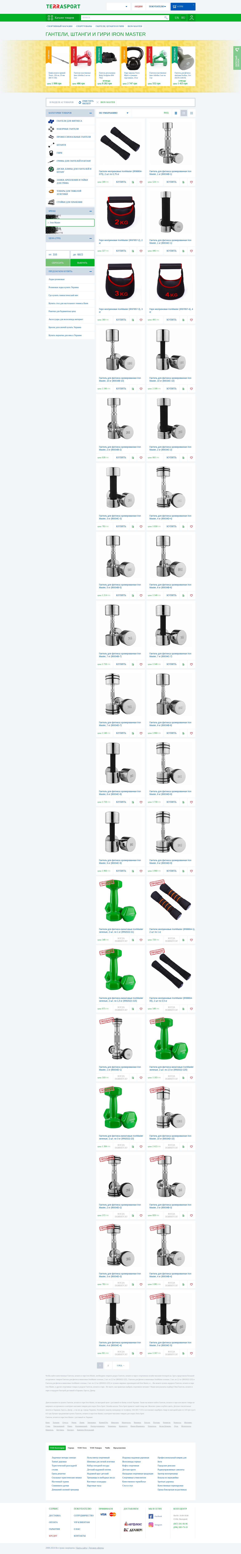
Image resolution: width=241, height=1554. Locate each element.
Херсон (147, 1422)
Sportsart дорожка (166, 1481)
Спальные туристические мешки (67, 1477)
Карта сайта (81, 1548)
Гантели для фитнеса (65, 121)
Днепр (73, 1422)
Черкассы (177, 1422)
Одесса (65, 1422)
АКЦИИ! (138, 6)
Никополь (49, 1430)
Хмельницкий (58, 1426)
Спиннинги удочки (60, 1485)
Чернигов (166, 1422)
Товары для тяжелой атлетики (64, 191)
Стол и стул (127, 1485)
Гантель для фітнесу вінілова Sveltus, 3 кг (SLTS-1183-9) (183, 75)
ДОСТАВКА (55, 1515)
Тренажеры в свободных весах (101, 1477)
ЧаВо (107, 1448)
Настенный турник (60, 1481)
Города (71, 1448)
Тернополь (152, 1426)
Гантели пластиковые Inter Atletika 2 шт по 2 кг (82, 75)
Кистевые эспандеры (96, 1481)
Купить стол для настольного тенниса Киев (68, 303)
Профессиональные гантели (69, 137)
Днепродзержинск (97, 1426)
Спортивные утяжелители (134, 1477)
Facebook (155, 1516)
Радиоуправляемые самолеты (171, 1469)
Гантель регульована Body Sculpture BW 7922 (107, 75)
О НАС (77, 1529)
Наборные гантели (63, 129)
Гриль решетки (58, 1473)
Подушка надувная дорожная (135, 1458)
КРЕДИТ (53, 1536)
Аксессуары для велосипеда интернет (66, 319)
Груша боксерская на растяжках (172, 1489)
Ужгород (70, 1430)
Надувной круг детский (98, 1473)
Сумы (48, 1426)
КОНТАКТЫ (80, 1536)
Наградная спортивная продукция (137, 1473)
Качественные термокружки (170, 1485)
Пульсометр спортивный (98, 1458)
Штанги (57, 145)
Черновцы (112, 1426)
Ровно (69, 1426)
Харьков (56, 1422)
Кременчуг (123, 1426)
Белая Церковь (165, 1426)
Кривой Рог (103, 1422)
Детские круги (129, 1469)
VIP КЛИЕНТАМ (82, 1522)
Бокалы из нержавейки (168, 1477)
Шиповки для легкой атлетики (101, 1461)
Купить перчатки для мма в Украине (65, 335)
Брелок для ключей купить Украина (65, 327)
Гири (55, 153)
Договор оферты (96, 1548)
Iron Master (53, 222)
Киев (47, 1422)
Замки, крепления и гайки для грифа (68, 180)
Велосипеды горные (131, 1461)
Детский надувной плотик (99, 1469)
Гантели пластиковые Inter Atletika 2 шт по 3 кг (158, 75)
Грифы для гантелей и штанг (69, 161)
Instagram (155, 1524)
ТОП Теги (81, 1448)
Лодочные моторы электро (64, 1458)
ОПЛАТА (53, 1522)
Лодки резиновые (57, 279)
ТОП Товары (96, 1448)
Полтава (156, 1422)
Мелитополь (186, 1426)
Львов (81, 1422)
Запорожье (91, 1422)
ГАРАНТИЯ (54, 1529)
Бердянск (60, 1430)
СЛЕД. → (120, 1365)
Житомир (188, 1422)
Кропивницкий (81, 1426)
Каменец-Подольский (85, 1430)
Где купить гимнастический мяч (63, 295)
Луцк (176, 1426)
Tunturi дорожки (59, 1461)
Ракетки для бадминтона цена (62, 311)
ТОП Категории (57, 1448)
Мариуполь (126, 1422)
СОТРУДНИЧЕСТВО (84, 1515)
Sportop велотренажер (168, 1473)
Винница (137, 1422)
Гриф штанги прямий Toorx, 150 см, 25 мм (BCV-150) (57, 75)
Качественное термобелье (134, 1481)
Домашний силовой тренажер (65, 1489)
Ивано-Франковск (137, 1426)
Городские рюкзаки (166, 1465)
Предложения (119, 1448)
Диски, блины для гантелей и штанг (69, 169)
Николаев (115, 1422)
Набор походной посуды (98, 1465)
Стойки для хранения (65, 202)
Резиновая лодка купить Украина (64, 287)
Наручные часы (94, 1485)
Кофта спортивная (130, 1465)
